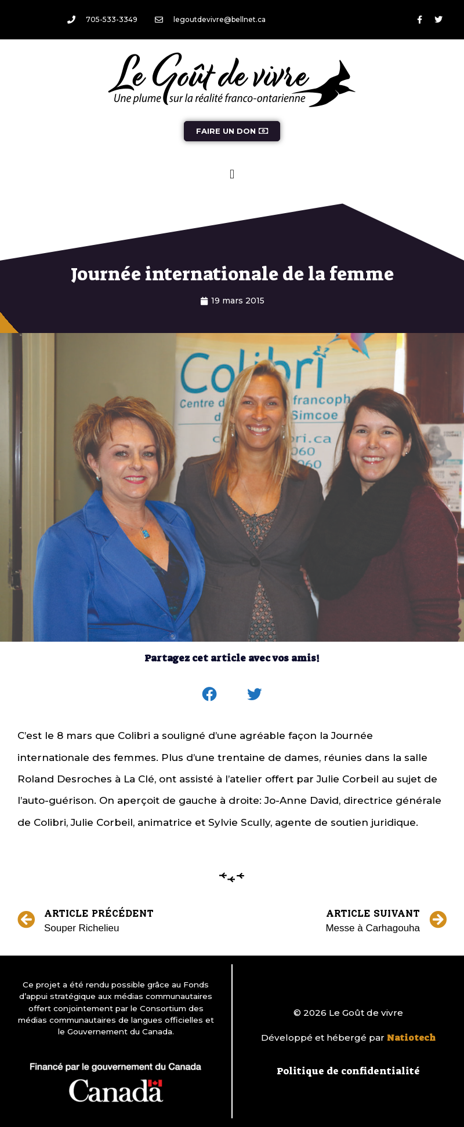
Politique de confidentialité (348, 1070)
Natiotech (411, 1038)
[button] (231, 174)
